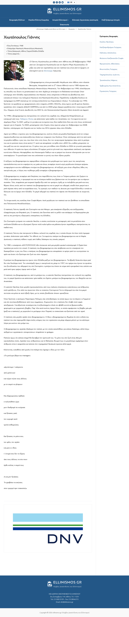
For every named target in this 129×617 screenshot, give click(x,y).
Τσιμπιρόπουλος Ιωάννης (110, 75)
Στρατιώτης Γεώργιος (108, 91)
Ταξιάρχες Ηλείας (26, 119)
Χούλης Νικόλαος (107, 42)
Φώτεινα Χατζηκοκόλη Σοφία (111, 58)
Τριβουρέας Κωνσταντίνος (110, 86)
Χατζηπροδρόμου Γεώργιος (110, 47)
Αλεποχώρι (48, 71)
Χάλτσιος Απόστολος (108, 53)
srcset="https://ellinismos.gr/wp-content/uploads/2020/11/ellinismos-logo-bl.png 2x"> (64, 11)
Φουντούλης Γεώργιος (108, 69)
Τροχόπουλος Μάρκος (108, 80)
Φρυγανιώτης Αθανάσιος (110, 64)
